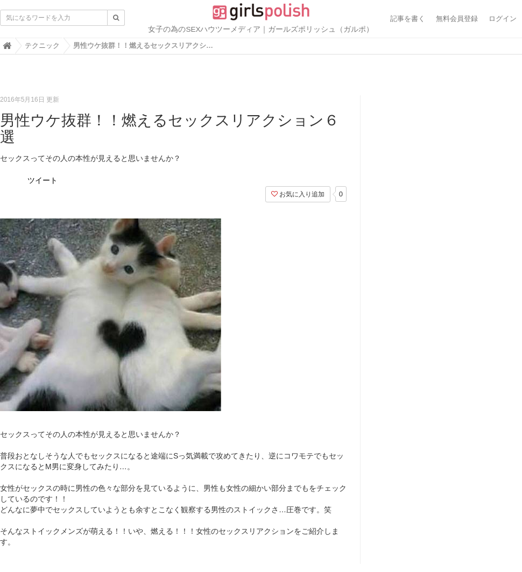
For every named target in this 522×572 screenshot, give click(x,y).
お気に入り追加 (298, 194)
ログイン (503, 19)
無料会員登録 (457, 19)
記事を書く (407, 19)
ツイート (42, 180)
